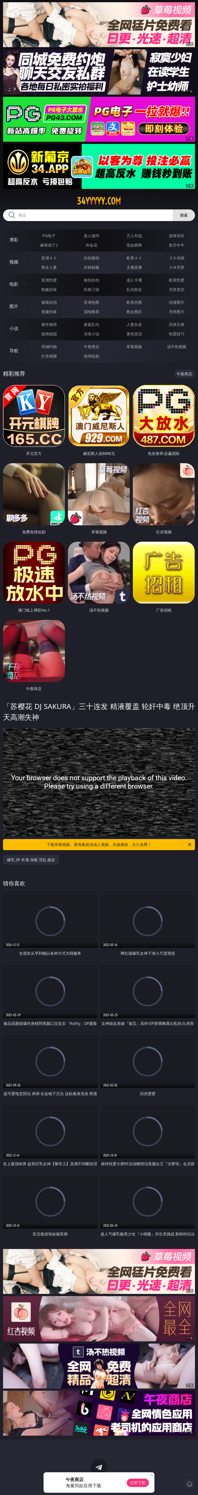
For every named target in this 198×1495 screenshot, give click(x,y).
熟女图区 (134, 311)
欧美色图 (134, 302)
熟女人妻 (49, 267)
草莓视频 (134, 346)
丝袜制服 (91, 267)
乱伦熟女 (134, 289)
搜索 (184, 215)
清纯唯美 (91, 311)
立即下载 (138, 1482)
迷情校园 (49, 333)
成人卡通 (134, 280)
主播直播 (134, 267)
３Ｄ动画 (176, 257)
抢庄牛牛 (176, 245)
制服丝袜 (49, 289)
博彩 (13, 240)
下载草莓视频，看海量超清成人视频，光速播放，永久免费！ (119, 844)
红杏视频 (49, 356)
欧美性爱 (176, 280)
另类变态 (176, 289)
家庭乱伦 (91, 324)
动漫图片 (176, 302)
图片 (13, 306)
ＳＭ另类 (176, 267)
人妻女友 (134, 324)
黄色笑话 (134, 333)
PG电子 (48, 235)
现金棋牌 (134, 245)
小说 (13, 328)
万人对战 (134, 235)
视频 (13, 262)
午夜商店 (91, 346)
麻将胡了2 (49, 245)
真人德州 (91, 235)
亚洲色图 (91, 302)
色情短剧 (91, 356)
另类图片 (176, 311)
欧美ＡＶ (134, 257)
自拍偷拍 (91, 257)
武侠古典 (176, 324)
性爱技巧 (176, 333)
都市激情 (49, 324)
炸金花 (91, 245)
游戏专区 (176, 235)
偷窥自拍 (49, 302)
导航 (13, 351)
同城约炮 (49, 346)
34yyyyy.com (99, 201)
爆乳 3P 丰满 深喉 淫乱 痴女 (31, 859)
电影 (13, 284)
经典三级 (91, 289)
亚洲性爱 (49, 280)
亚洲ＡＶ (49, 257)
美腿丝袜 (49, 311)
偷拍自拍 (91, 280)
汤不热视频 (176, 346)
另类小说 (91, 333)
